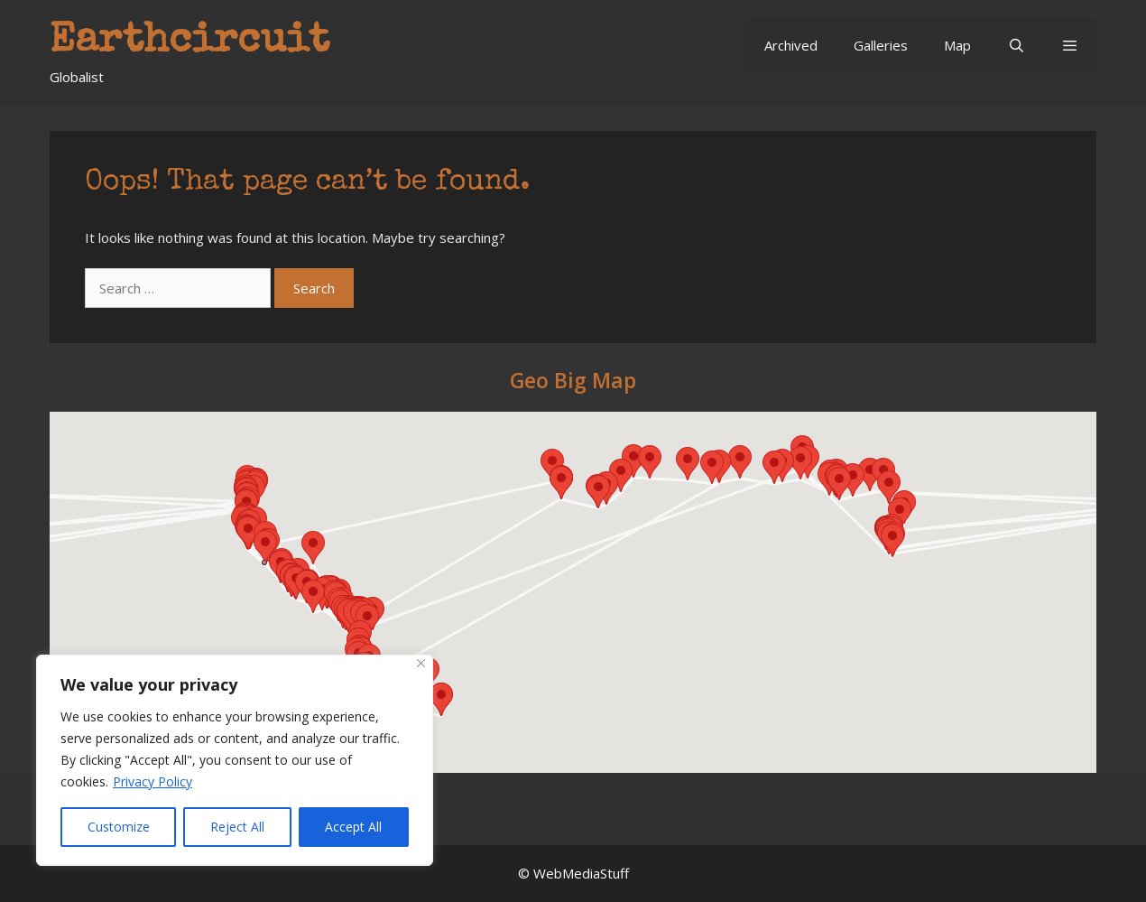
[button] (1069, 45)
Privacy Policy (152, 781)
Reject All (237, 826)
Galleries (881, 45)
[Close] (421, 663)
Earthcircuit (189, 42)
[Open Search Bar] (1015, 45)
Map (957, 45)
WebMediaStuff (581, 873)
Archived (791, 45)
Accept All (353, 826)
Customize (119, 826)
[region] (234, 760)
